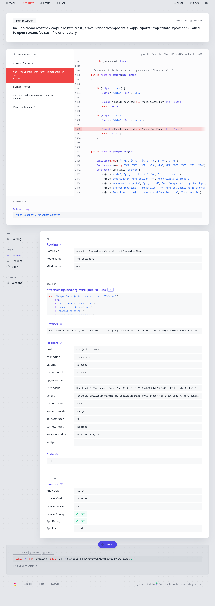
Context (11, 277)
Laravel (55, 584)
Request (11, 249)
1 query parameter (25, 566)
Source (28, 584)
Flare (160, 584)
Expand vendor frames (25, 54)
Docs (41, 584)
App (8, 233)
